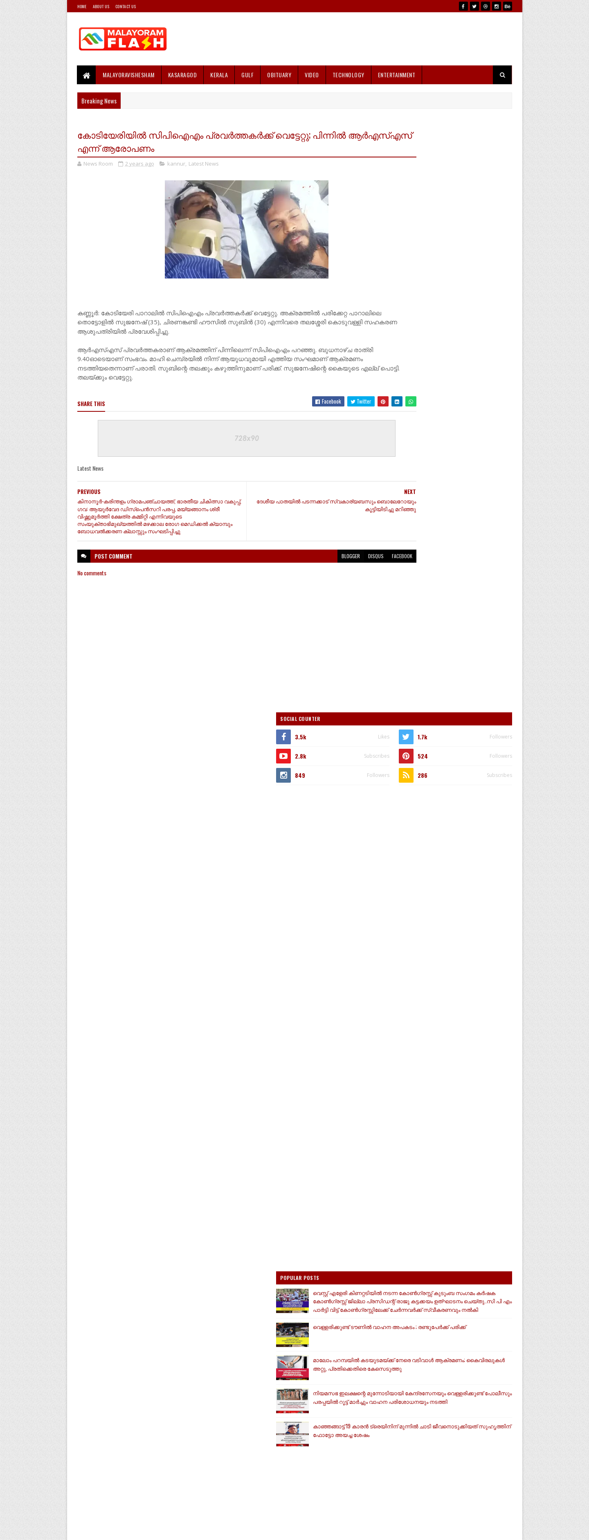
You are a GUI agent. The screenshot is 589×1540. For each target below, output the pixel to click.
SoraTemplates (115, 1528)
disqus (326, 565)
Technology (348, 74)
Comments (479, 1031)
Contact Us (125, 6)
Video (312, 74)
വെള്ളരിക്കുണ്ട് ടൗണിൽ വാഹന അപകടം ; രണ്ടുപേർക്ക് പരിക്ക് (457, 771)
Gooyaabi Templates (184, 1528)
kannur (176, 165)
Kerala (219, 74)
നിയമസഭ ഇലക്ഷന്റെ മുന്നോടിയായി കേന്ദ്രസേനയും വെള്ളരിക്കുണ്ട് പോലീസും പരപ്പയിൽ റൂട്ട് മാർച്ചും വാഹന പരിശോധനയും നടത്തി (445, 855)
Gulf (248, 74)
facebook (352, 565)
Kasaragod (182, 74)
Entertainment (397, 74)
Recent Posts (414, 1031)
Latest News (204, 165)
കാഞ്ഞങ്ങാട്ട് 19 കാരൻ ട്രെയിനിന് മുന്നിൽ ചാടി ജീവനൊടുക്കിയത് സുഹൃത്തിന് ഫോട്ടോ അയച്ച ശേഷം (463, 894)
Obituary (280, 74)
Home (82, 6)
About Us (101, 6)
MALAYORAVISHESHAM (129, 74)
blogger (301, 565)
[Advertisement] (363, 38)
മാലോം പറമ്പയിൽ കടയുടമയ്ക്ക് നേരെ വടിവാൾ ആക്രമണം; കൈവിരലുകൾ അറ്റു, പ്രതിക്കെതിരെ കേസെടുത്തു (446, 812)
